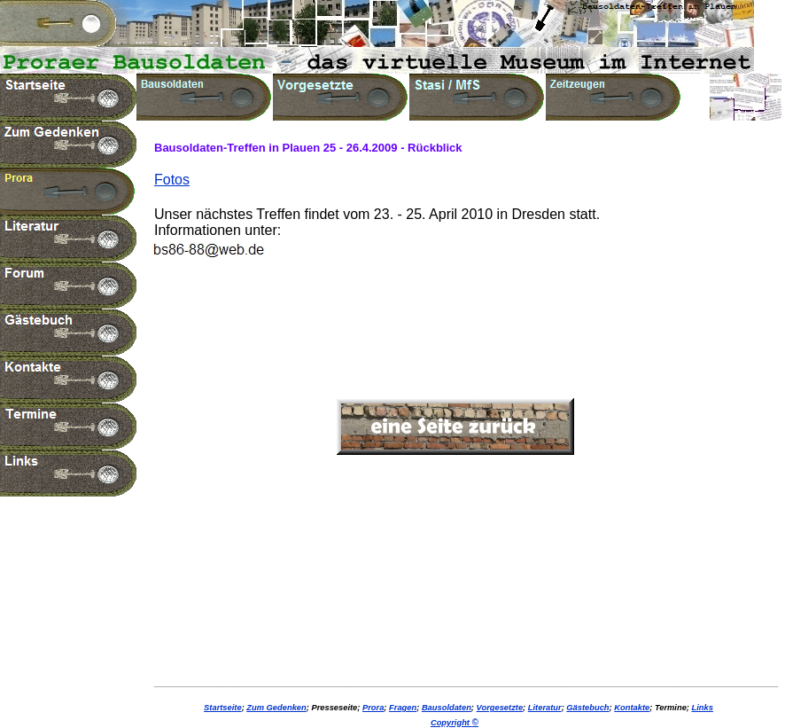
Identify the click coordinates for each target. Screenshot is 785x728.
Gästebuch (587, 707)
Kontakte (631, 707)
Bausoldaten (446, 707)
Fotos (172, 179)
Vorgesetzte (500, 707)
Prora (373, 707)
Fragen (402, 707)
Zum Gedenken (276, 707)
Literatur (545, 707)
